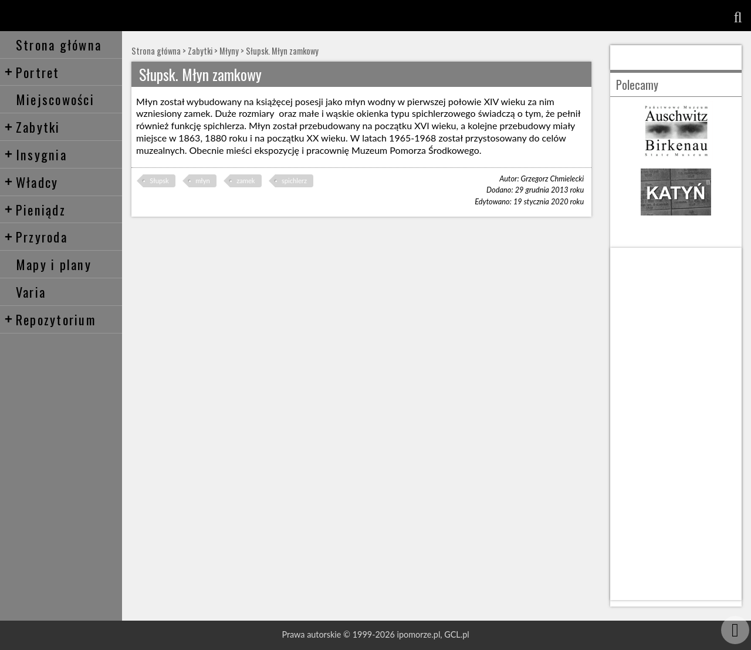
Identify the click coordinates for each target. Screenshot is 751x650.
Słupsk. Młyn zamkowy (282, 51)
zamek (245, 180)
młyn (202, 180)
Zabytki (32, 126)
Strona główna (59, 44)
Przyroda (35, 236)
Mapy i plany (54, 264)
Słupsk (159, 180)
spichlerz (294, 180)
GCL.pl (456, 634)
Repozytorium (50, 319)
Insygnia (35, 154)
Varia (31, 291)
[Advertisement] (676, 424)
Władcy (31, 181)
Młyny (229, 51)
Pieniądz (35, 209)
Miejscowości (55, 99)
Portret (32, 72)
